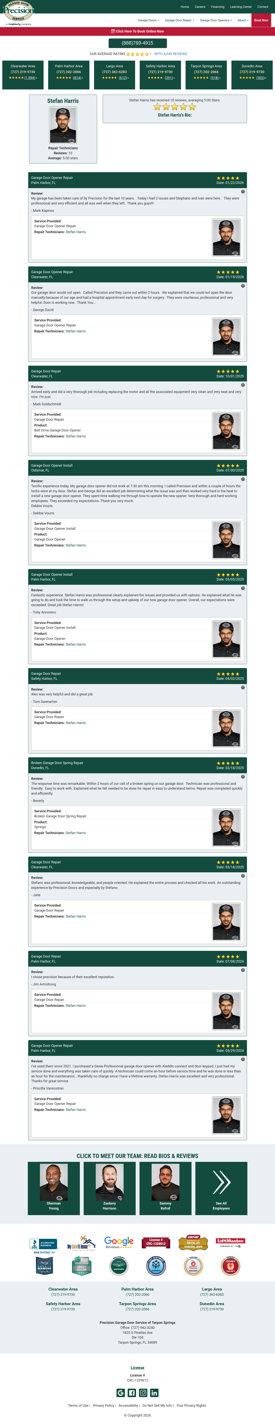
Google (120, 1393)
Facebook (132, 1393)
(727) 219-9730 (63, 1294)
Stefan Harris (76, 232)
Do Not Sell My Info (157, 1405)
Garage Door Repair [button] (179, 20)
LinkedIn (154, 1393)
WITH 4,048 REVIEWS (170, 54)
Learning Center (241, 7)
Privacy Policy (103, 1405)
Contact (263, 7)
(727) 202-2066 (137, 1294)
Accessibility (128, 1405)
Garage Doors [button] (148, 20)
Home (185, 7)
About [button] (243, 20)
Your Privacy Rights (191, 1405)
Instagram (143, 1393)
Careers (200, 7)
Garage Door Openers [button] (216, 20)
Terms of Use (78, 1405)
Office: (137, 1328)
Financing (217, 7)
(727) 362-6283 (212, 1294)
